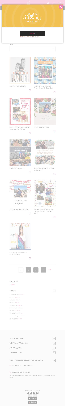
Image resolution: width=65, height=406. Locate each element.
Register (32, 33)
